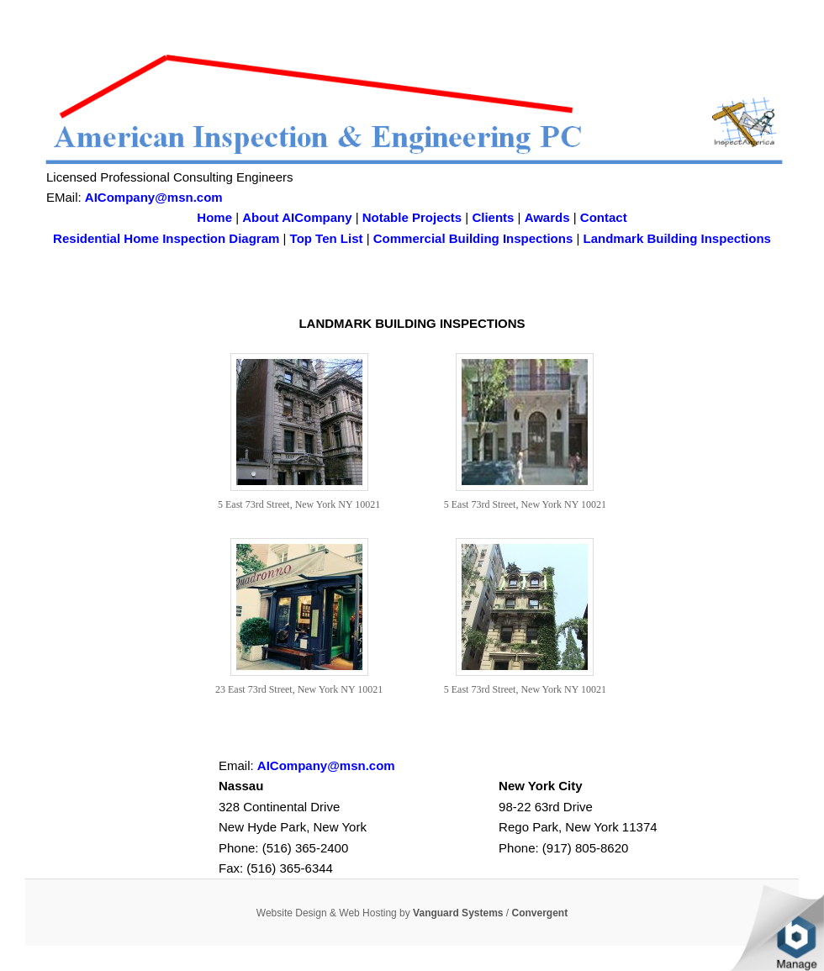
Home (214, 217)
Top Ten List (326, 238)
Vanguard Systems (458, 913)
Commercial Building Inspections (473, 238)
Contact (603, 217)
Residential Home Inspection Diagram (166, 238)
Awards (547, 217)
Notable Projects (412, 217)
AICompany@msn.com (154, 197)
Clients (493, 217)
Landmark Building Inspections (677, 238)
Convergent (540, 913)
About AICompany (296, 217)
